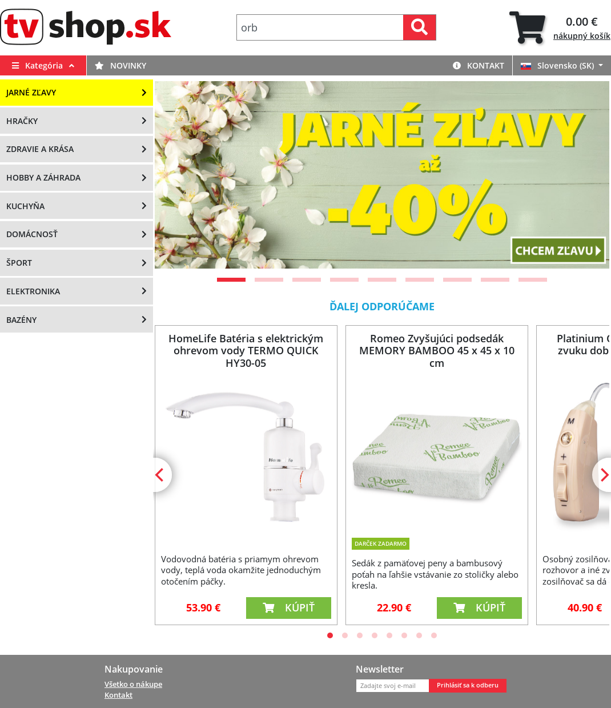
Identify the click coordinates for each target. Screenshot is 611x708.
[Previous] (160, 475)
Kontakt (478, 65)
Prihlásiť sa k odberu (468, 685)
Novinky (120, 65)
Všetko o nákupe (133, 684)
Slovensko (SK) (558, 65)
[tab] (560, 27)
